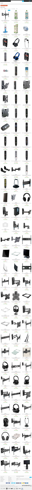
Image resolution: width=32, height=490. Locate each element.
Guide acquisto (1, 481)
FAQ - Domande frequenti (10, 481)
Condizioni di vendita (2, 476)
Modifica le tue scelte (4, 5)
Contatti (9, 476)
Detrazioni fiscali (9, 478)
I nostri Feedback (1, 478)
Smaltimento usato (9, 479)
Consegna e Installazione (2, 479)
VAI (30, 477)
